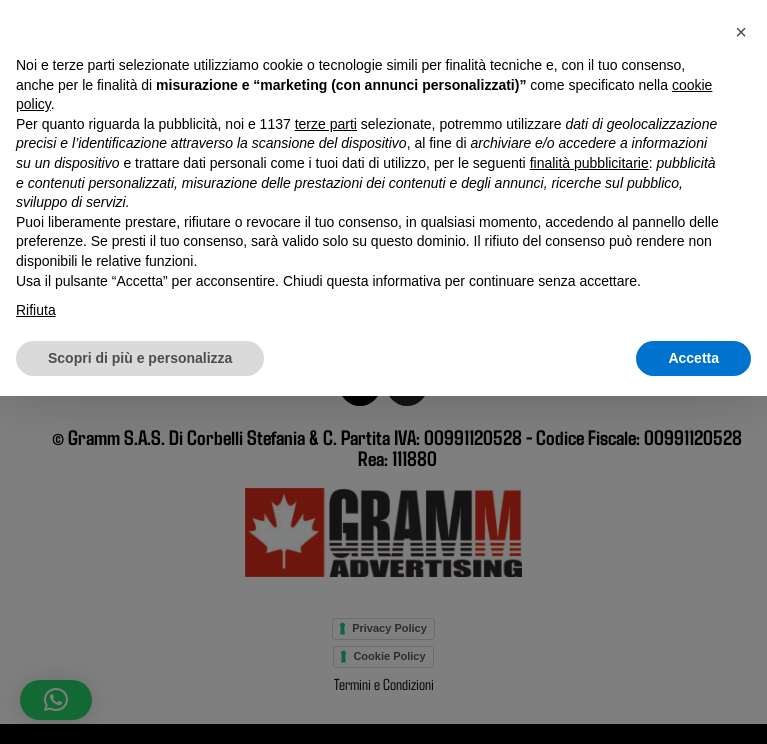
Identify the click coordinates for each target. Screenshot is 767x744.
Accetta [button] (693, 705)
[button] (741, 380)
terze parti (326, 471)
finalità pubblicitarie (589, 511)
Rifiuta (36, 658)
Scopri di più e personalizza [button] (140, 705)
